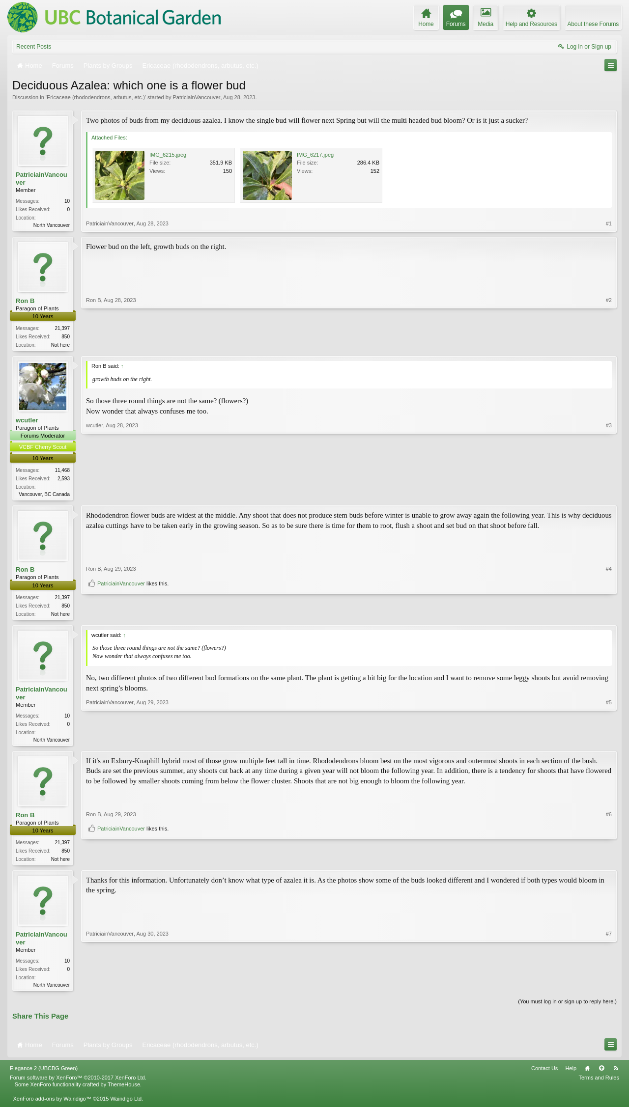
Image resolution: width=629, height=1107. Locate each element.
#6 (609, 846)
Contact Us (544, 1075)
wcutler (27, 421)
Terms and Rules (598, 1084)
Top (601, 1074)
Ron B (25, 301)
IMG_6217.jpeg (315, 155)
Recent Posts (33, 46)
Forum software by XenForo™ (78, 1084)
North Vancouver (51, 225)
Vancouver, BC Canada (44, 496)
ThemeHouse (124, 1091)
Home (587, 1074)
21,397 (62, 329)
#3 (609, 495)
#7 (609, 989)
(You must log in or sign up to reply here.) (567, 1008)
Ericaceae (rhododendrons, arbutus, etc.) (96, 97)
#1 (609, 224)
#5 (609, 742)
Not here (60, 346)
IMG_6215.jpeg (167, 155)
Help (570, 1075)
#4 (609, 599)
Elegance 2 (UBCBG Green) (44, 1075)
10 (67, 201)
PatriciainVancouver (196, 97)
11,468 (62, 472)
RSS (615, 1074)
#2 (609, 344)
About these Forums (593, 24)
